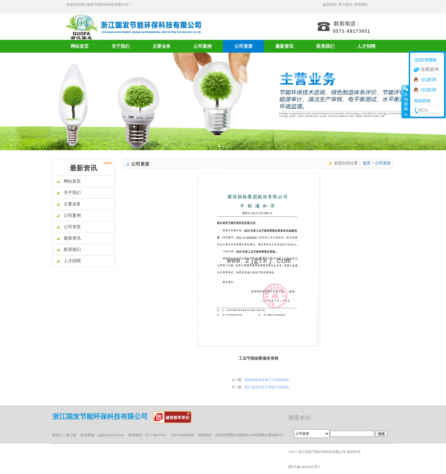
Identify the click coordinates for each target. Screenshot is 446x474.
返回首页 (329, 5)
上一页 (236, 380)
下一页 (236, 387)
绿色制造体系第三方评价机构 (266, 380)
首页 (367, 163)
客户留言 (345, 5)
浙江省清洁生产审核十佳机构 (266, 387)
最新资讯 (284, 46)
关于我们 (121, 46)
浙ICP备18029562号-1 (304, 467)
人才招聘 (366, 46)
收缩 (405, 101)
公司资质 (243, 46)
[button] (33, 101)
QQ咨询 (428, 79)
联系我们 (361, 5)
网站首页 (80, 46)
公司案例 (202, 46)
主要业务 (161, 46)
